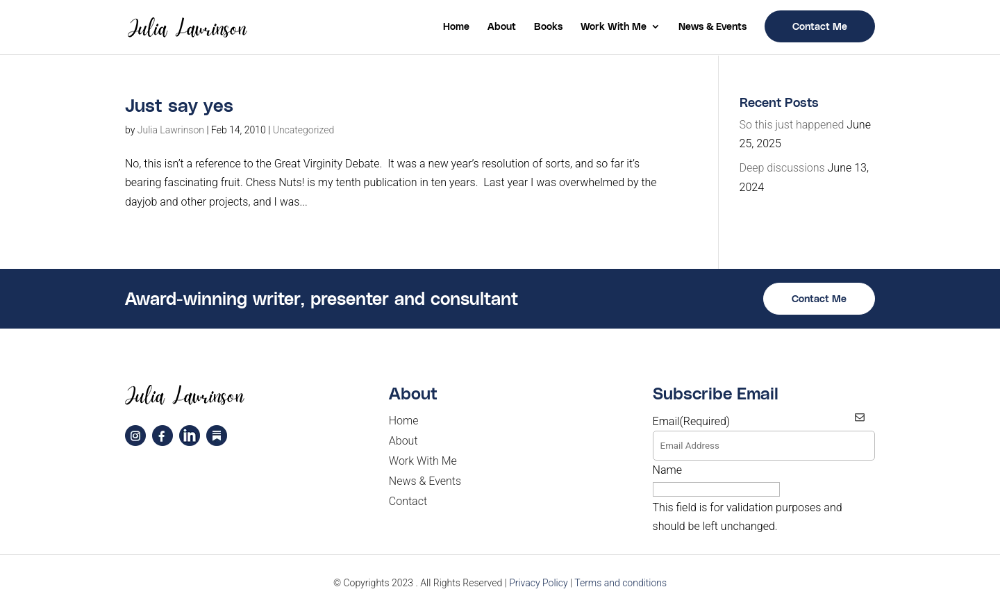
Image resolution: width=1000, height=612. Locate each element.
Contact (408, 501)
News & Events (712, 27)
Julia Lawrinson (171, 129)
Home (456, 27)
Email (692, 421)
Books (548, 27)
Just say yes (179, 104)
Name (667, 470)
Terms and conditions (620, 582)
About (502, 27)
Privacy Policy (538, 582)
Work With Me (614, 27)
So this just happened (792, 124)
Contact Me (819, 26)
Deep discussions (782, 167)
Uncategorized (304, 129)
